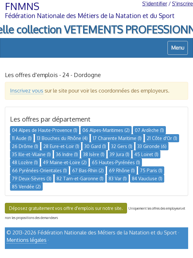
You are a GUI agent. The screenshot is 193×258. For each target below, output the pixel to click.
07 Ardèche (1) (149, 130)
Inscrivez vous (26, 90)
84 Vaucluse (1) (147, 178)
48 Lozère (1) (25, 162)
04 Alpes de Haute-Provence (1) (44, 130)
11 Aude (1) (22, 138)
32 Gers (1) (121, 146)
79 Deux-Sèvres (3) (31, 178)
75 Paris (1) (151, 170)
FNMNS (22, 6)
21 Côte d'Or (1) (162, 138)
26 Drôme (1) (25, 146)
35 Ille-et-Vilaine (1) (31, 154)
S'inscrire (182, 3)
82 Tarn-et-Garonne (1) (80, 178)
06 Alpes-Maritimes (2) (106, 130)
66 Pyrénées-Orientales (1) (39, 170)
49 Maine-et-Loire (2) (65, 162)
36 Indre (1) (67, 154)
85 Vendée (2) (26, 186)
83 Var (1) (118, 178)
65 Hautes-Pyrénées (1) (116, 162)
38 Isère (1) (93, 154)
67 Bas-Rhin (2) (88, 170)
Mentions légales (26, 240)
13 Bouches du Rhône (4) (62, 138)
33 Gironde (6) (151, 146)
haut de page (171, 251)
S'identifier (154, 3)
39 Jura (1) (119, 154)
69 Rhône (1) (122, 170)
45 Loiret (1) (146, 154)
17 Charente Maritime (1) (117, 138)
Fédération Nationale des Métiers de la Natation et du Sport (90, 16)
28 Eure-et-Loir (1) (61, 146)
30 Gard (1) (95, 146)
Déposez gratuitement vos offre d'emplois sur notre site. (66, 208)
